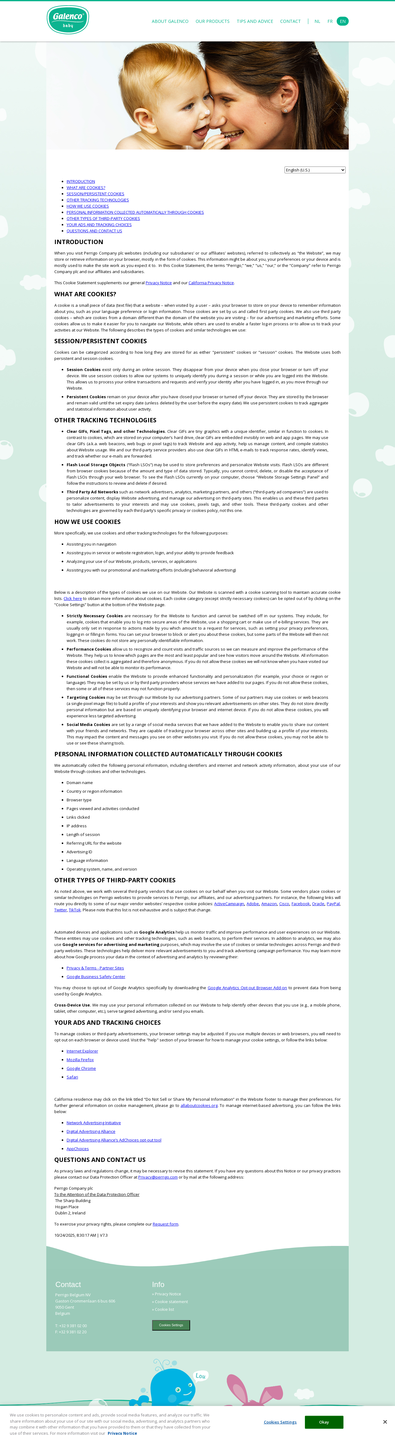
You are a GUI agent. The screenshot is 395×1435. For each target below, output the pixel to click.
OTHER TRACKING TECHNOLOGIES (98, 200)
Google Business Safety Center (96, 976)
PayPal (333, 903)
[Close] (385, 1426)
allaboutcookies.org (199, 1105)
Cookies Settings (171, 1325)
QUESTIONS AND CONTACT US (94, 231)
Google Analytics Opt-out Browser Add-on (247, 987)
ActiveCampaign (229, 903)
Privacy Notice (159, 282)
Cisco (284, 903)
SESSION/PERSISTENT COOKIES (95, 193)
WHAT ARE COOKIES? (86, 187)
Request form (165, 1224)
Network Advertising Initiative (94, 1122)
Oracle (318, 903)
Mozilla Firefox (80, 1059)
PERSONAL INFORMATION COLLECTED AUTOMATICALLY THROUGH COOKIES (135, 212)
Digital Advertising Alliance (91, 1131)
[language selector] (315, 170)
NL (317, 21)
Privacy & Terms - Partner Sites (95, 968)
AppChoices (78, 1148)
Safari (72, 1077)
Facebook (301, 903)
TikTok (75, 910)
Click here (73, 598)
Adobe (253, 903)
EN (343, 21)
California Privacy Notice (211, 282)
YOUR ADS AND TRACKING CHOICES (99, 224)
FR (330, 21)
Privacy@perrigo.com (158, 1177)
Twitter (60, 910)
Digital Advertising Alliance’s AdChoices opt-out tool (114, 1140)
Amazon (269, 903)
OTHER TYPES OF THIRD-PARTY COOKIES (103, 218)
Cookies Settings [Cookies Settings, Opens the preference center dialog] (280, 1426)
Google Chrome (81, 1068)
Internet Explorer (82, 1051)
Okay (324, 1426)
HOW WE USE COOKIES (88, 206)
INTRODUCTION (81, 181)
